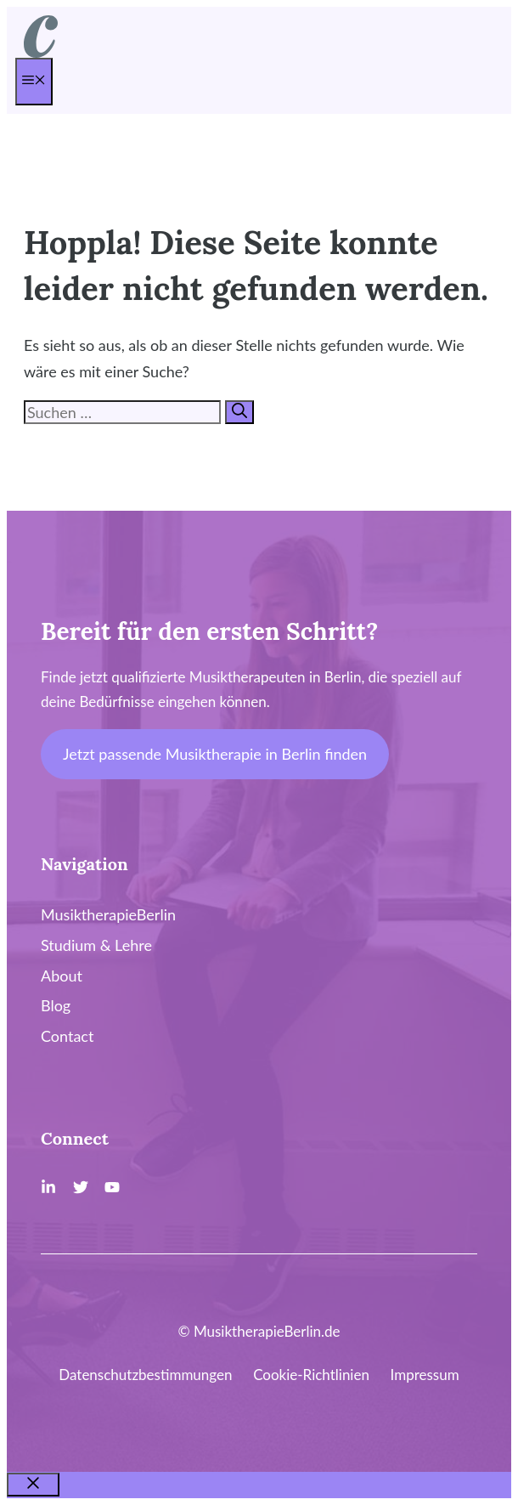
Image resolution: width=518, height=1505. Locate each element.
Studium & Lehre (96, 945)
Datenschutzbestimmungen (145, 1374)
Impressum (425, 1374)
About (61, 975)
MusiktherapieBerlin (108, 914)
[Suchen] (239, 412)
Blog (55, 1005)
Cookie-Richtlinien (311, 1374)
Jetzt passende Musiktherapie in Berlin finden (215, 753)
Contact (67, 1036)
